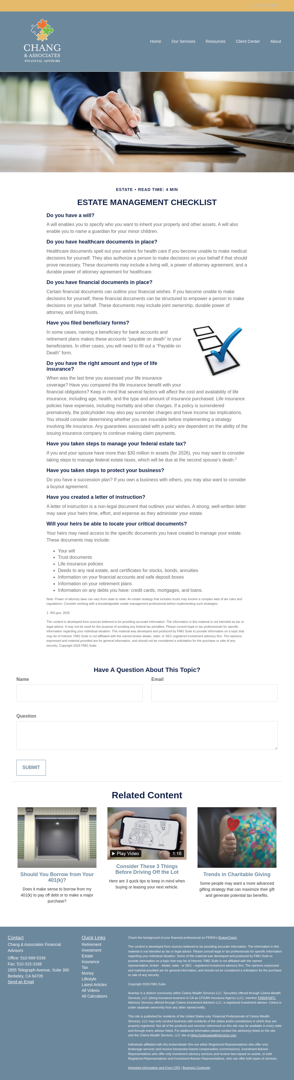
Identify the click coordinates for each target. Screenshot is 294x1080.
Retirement (91, 944)
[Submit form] (31, 768)
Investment (91, 950)
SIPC (272, 998)
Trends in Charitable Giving (236, 874)
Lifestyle (89, 979)
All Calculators (94, 996)
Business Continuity (196, 1067)
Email (157, 679)
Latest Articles (94, 984)
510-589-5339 (262, 5)
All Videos (91, 990)
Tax (85, 967)
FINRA (262, 998)
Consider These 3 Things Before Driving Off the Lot (147, 869)
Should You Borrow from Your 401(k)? (57, 877)
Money (88, 973)
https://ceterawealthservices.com (214, 1035)
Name (22, 679)
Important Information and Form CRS (154, 1067)
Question (26, 716)
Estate (87, 956)
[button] (183, 41)
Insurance (90, 961)
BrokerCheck (227, 937)
